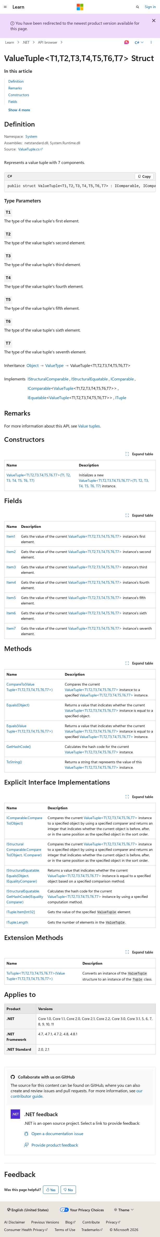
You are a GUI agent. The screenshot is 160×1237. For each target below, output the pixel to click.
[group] (80, 186)
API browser (47, 42)
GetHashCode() (19, 746)
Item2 (11, 551)
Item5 (11, 597)
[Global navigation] (5, 7)
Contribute (91, 1222)
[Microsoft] (80, 7)
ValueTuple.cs (29, 149)
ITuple (120, 397)
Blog (68, 1222)
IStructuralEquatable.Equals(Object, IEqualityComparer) (23, 876)
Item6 (11, 612)
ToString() (14, 761)
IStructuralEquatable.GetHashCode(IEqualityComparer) (25, 896)
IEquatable (37, 397)
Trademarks (90, 1229)
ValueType (54, 365)
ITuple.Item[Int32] (21, 911)
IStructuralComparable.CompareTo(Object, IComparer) (24, 849)
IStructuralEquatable (89, 378)
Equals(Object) (18, 704)
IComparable (122, 378)
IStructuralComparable (48, 378)
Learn (9, 42)
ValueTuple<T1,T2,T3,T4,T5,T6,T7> (95, 536)
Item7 (11, 628)
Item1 (11, 536)
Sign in (150, 6)
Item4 (11, 582)
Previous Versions (45, 1222)
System (31, 136)
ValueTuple (63, 388)
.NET (25, 42)
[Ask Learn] (127, 42)
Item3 (11, 566)
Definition (16, 81)
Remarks (15, 87)
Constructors (18, 94)
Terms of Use (65, 1229)
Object (33, 365)
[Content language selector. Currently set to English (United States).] (28, 1210)
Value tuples (89, 426)
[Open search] (137, 7)
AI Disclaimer (14, 1222)
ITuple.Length (17, 922)
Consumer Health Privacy (24, 1229)
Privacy (111, 1222)
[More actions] (151, 42)
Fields (12, 101)
